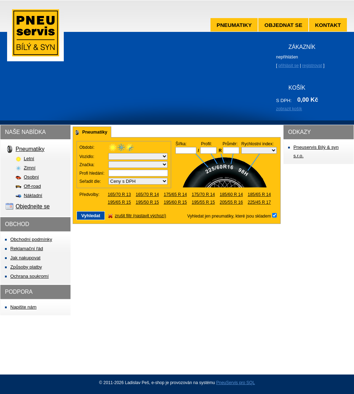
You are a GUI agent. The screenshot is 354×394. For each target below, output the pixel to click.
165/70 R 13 (119, 194)
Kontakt (328, 25)
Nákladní (33, 195)
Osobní (31, 177)
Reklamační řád (26, 248)
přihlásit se (289, 65)
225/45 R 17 (259, 202)
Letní (29, 158)
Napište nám (23, 307)
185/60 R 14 (231, 194)
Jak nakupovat (25, 257)
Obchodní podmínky (31, 239)
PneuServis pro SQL (235, 382)
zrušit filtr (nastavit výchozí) (140, 215)
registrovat (312, 65)
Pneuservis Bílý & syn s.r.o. (35, 35)
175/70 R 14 (203, 194)
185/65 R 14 (259, 194)
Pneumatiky (234, 25)
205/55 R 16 (231, 202)
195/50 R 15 (147, 202)
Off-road (32, 186)
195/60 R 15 (175, 202)
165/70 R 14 (147, 194)
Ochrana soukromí (29, 276)
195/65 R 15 (119, 202)
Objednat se (283, 25)
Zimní (29, 167)
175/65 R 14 (175, 194)
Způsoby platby (26, 267)
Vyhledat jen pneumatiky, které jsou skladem (229, 216)
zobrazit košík (289, 108)
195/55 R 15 (203, 202)
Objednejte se (33, 206)
